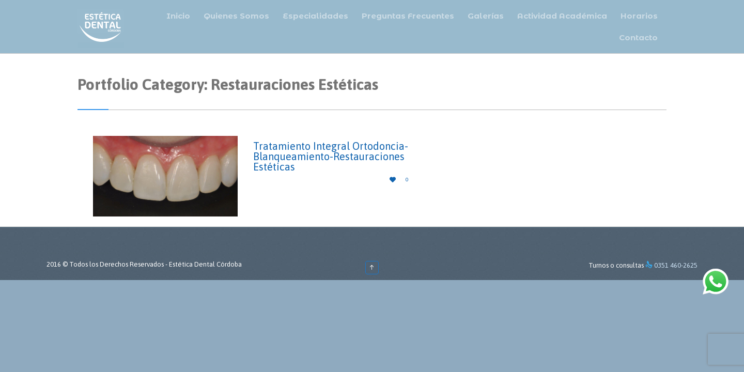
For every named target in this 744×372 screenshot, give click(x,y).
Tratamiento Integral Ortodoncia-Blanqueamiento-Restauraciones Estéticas (330, 156)
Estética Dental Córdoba (205, 264)
